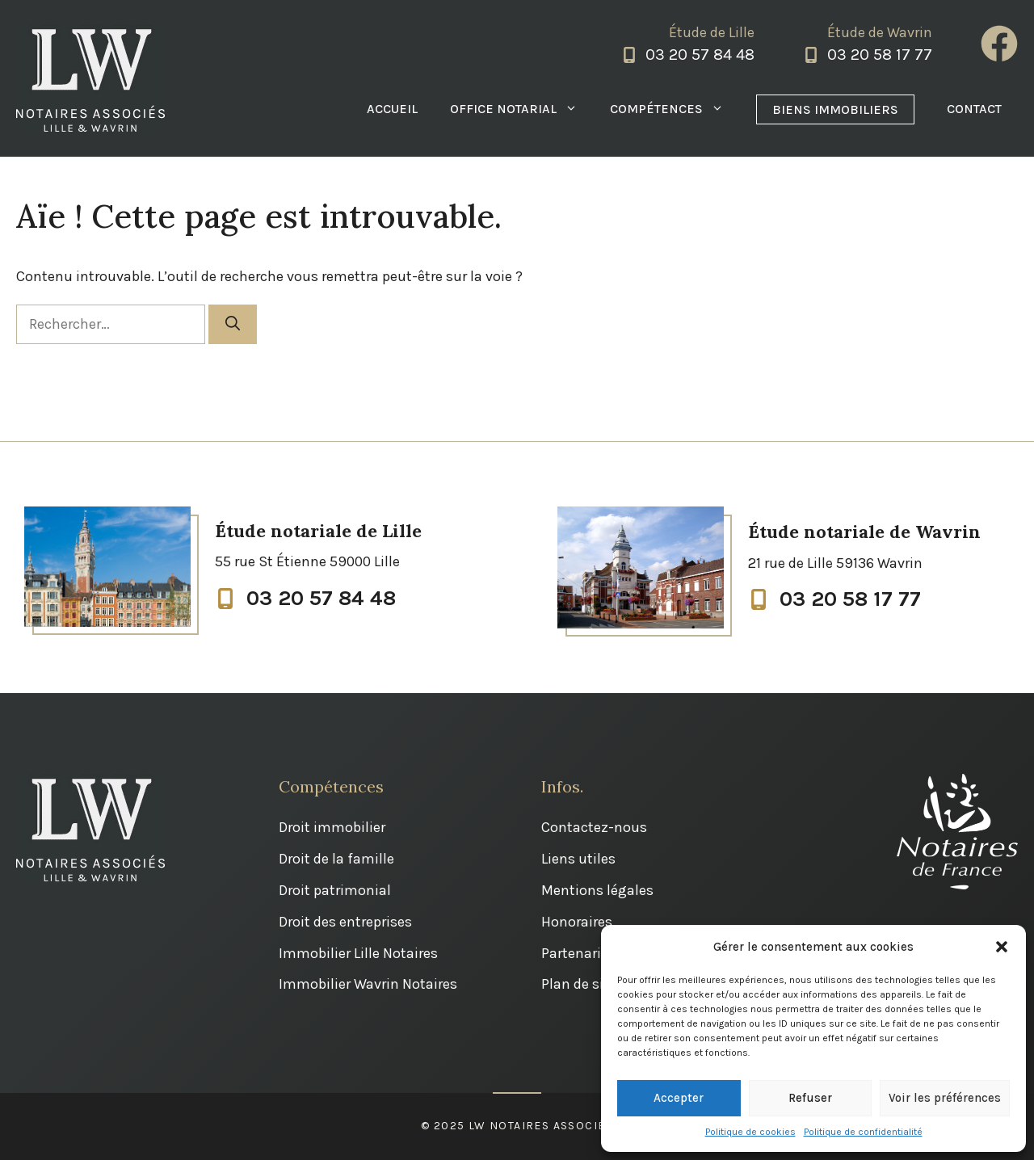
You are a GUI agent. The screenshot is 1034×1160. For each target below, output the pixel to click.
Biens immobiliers (835, 109)
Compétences (675, 109)
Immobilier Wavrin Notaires (368, 984)
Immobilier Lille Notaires (358, 953)
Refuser (810, 1098)
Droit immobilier (332, 827)
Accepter (679, 1098)
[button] (1002, 947)
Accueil (392, 108)
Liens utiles (578, 859)
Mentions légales (597, 890)
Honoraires (576, 922)
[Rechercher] (232, 324)
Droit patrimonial (335, 890)
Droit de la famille (336, 859)
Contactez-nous (594, 827)
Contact (974, 108)
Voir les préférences (945, 1098)
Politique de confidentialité (863, 1131)
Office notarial (522, 109)
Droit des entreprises (345, 922)
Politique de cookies (750, 1131)
